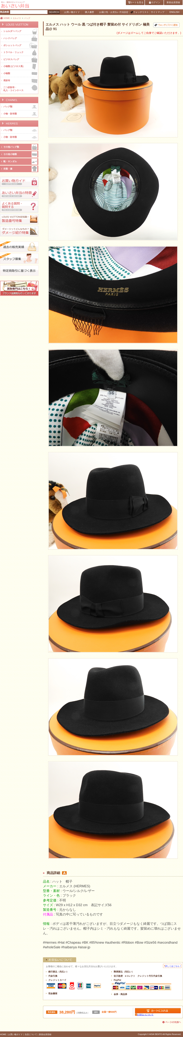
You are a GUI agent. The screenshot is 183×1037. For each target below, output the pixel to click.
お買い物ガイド (15, 1034)
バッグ (27, 18)
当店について (31, 1034)
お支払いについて (145, 1014)
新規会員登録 (45, 1034)
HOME (7, 18)
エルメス (17, 18)
